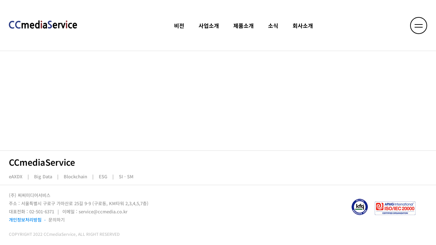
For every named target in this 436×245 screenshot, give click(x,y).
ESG (103, 176)
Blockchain (75, 176)
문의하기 (56, 219)
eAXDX (15, 176)
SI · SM (126, 176)
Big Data (43, 176)
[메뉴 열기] (418, 25)
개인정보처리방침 (25, 219)
